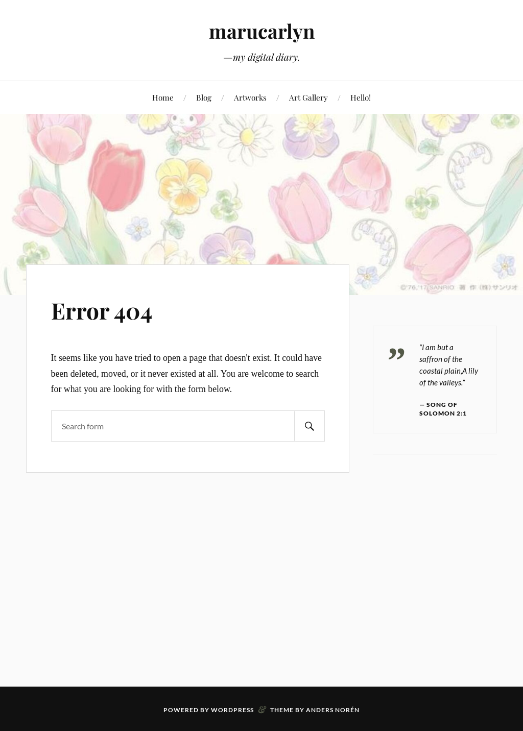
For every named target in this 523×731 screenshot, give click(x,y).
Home (163, 97)
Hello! (360, 97)
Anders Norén (333, 710)
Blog (203, 97)
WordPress (232, 710)
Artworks (250, 97)
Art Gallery (308, 97)
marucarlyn (262, 31)
